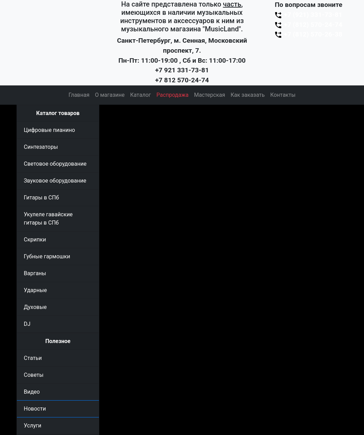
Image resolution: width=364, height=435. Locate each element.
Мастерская (209, 95)
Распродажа (172, 95)
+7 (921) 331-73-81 (308, 15)
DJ (27, 324)
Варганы (35, 273)
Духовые (35, 307)
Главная (79, 95)
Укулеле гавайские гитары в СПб (48, 218)
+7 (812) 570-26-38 (308, 34)
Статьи (33, 358)
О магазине (109, 95)
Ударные (35, 290)
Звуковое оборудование (55, 180)
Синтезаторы (41, 147)
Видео (32, 392)
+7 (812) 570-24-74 (308, 25)
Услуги (32, 425)
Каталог (140, 95)
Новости (35, 408)
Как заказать (248, 95)
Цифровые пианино (49, 130)
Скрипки (35, 239)
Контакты (282, 95)
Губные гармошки (47, 256)
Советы (33, 375)
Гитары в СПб (41, 197)
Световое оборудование (55, 163)
